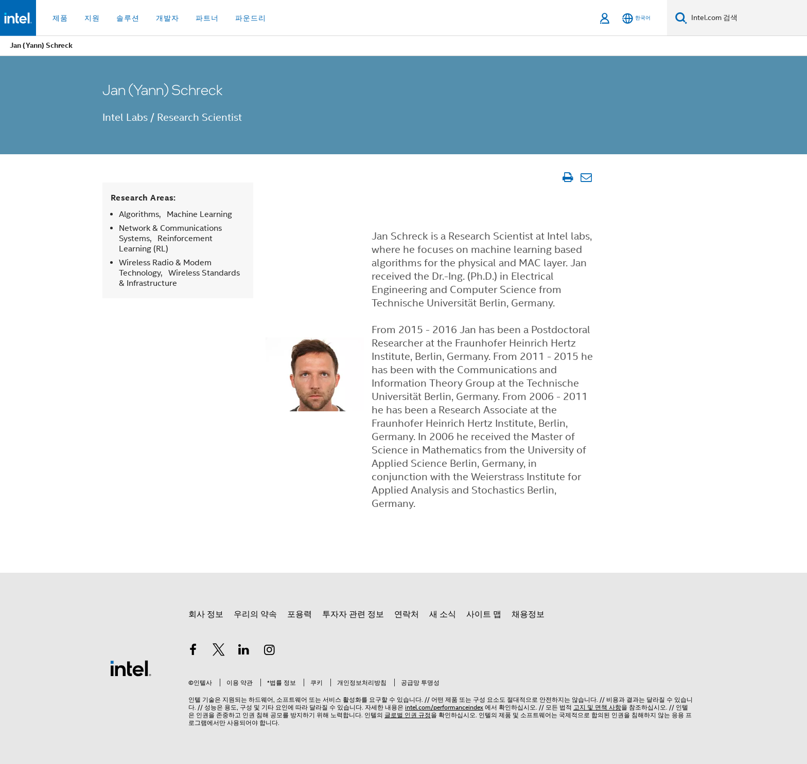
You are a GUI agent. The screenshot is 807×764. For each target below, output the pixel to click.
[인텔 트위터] (218, 651)
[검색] (681, 17)
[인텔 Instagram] (269, 651)
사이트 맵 (483, 614)
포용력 (299, 614)
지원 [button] (92, 18)
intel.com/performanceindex (444, 707)
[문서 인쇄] (567, 177)
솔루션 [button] (127, 18)
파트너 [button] (207, 18)
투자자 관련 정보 (353, 614)
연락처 (406, 614)
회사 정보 (205, 614)
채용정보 (528, 614)
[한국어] (636, 18)
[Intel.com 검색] (747, 18)
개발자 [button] (167, 18)
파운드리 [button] (250, 18)
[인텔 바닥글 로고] (130, 668)
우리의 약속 (255, 614)
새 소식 (442, 614)
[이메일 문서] (586, 177)
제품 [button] (60, 18)
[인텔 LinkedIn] (244, 651)
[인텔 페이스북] (193, 651)
